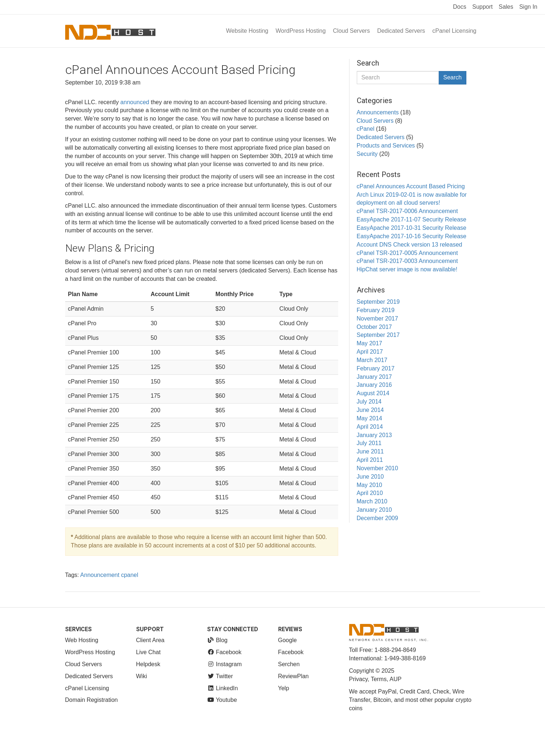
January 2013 (374, 435)
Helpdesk (148, 664)
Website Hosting (247, 31)
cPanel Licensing (455, 31)
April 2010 (370, 493)
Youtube (222, 700)
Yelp (283, 688)
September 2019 (378, 302)
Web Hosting (81, 640)
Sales (506, 7)
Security (367, 154)
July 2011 (369, 443)
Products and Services (386, 145)
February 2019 (376, 310)
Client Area (150, 640)
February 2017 (376, 368)
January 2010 (374, 510)
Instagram (224, 664)
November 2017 (377, 318)
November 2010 (377, 468)
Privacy (358, 679)
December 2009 (377, 518)
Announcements (378, 112)
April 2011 (370, 460)
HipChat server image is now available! (407, 269)
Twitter (220, 676)
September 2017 (378, 335)
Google (287, 640)
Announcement (99, 575)
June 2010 (370, 476)
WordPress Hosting (301, 31)
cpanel (129, 575)
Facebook (224, 652)
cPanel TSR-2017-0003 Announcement (407, 261)
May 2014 (369, 418)
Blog (217, 640)
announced (135, 102)
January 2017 (374, 377)
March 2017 (372, 360)
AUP (396, 679)
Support (482, 7)
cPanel (366, 129)
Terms (379, 679)
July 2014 (369, 401)
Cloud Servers (351, 31)
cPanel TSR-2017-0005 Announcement (407, 253)
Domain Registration (91, 700)
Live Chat (148, 652)
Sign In (528, 7)
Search (452, 77)
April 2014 (370, 427)
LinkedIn (222, 688)
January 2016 (374, 385)
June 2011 (370, 451)
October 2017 (374, 327)
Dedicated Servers (401, 31)
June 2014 (370, 410)
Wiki (141, 676)
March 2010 (372, 501)
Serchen (289, 664)
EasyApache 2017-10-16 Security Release (412, 236)
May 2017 (369, 343)
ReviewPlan (293, 676)
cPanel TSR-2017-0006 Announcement (407, 211)
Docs (459, 7)
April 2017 (370, 352)
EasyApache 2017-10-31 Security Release (412, 228)
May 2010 (369, 485)
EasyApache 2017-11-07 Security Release (412, 219)
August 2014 (373, 393)
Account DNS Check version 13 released (409, 244)
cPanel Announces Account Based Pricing (411, 186)
